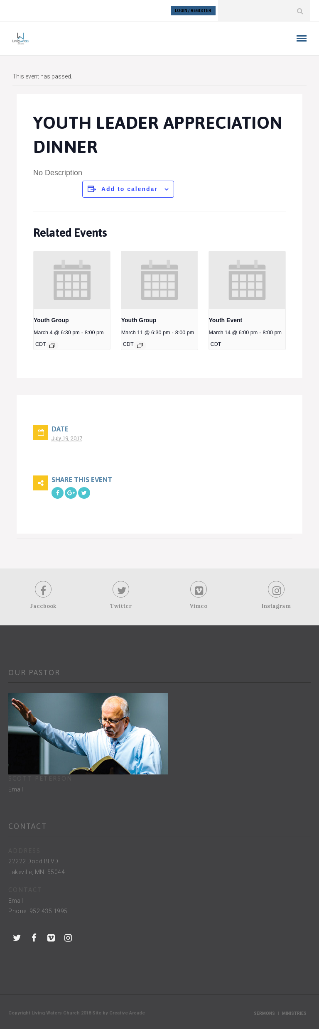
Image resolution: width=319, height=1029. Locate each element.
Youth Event (226, 320)
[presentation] (72, 280)
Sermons (264, 1013)
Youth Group (51, 320)
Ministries (294, 1013)
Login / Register (193, 10)
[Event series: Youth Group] (52, 345)
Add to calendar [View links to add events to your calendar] (129, 189)
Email (15, 789)
